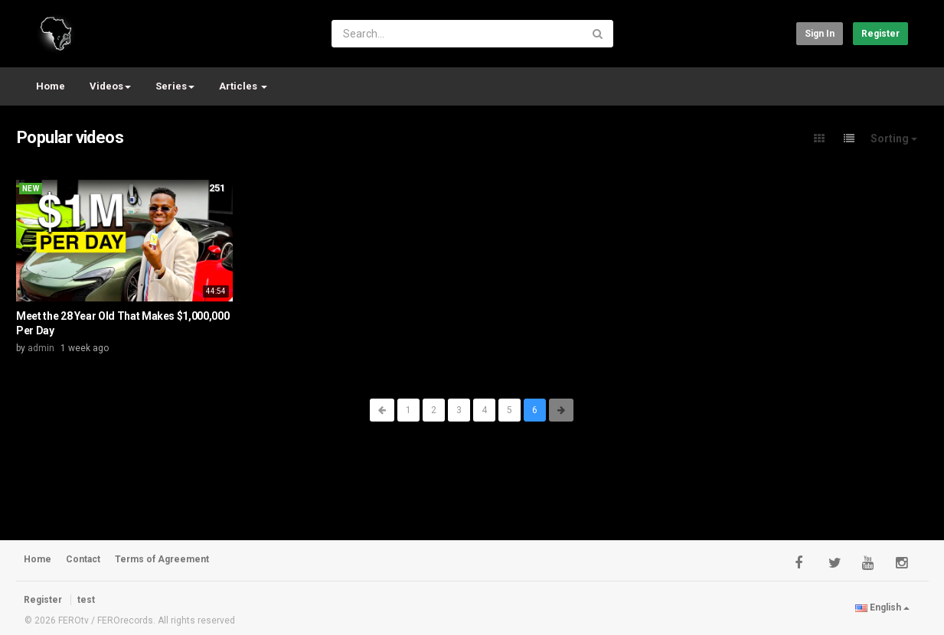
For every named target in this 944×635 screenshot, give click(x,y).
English (882, 607)
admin (41, 348)
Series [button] (174, 86)
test (86, 599)
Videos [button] (110, 86)
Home (50, 86)
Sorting (894, 138)
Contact (83, 559)
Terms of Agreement (162, 559)
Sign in (820, 33)
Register (880, 33)
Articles (243, 86)
